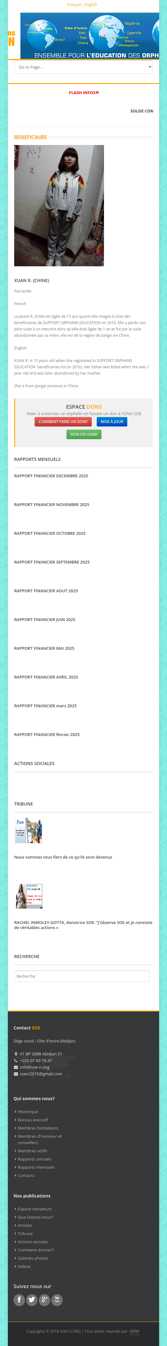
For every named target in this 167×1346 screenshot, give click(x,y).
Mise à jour (112, 421)
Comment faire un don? (63, 421)
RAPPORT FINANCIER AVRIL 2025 (46, 677)
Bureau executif (33, 1120)
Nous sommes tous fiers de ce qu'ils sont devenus (63, 857)
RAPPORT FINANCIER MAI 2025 (44, 648)
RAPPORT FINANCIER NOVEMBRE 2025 (51, 504)
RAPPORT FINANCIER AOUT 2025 (46, 591)
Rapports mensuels (36, 1167)
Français (74, 4)
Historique (28, 1111)
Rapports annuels (34, 1159)
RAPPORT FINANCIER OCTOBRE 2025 (49, 533)
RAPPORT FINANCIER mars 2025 (45, 706)
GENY (134, 1331)
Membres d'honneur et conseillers (40, 1139)
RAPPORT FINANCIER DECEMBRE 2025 (51, 476)
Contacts (26, 1175)
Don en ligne (84, 434)
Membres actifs (32, 1151)
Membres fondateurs (38, 1128)
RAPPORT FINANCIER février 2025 (47, 734)
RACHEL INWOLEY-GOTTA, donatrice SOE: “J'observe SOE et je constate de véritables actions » (83, 925)
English (90, 4)
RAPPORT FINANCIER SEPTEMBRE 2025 (51, 562)
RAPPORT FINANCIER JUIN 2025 (44, 619)
